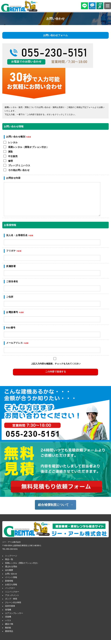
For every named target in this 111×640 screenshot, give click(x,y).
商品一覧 (9, 559)
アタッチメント (12, 595)
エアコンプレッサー (14, 613)
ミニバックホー (12, 592)
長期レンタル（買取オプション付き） (22, 563)
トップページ (11, 556)
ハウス (8, 620)
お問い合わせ (11, 574)
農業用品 (9, 631)
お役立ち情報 (11, 584)
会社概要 (9, 570)
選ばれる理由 (11, 567)
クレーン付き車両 (13, 602)
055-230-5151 (12, 549)
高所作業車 (10, 606)
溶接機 (8, 617)
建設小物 (9, 624)
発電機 (8, 610)
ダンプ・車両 (11, 599)
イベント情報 (11, 577)
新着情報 (9, 581)
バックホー (10, 588)
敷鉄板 (8, 628)
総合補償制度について (53, 504)
